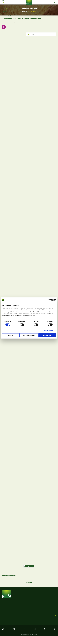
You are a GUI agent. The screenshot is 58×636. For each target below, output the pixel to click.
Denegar (10, 335)
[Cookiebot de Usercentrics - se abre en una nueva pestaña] (49, 300)
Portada (24, 11)
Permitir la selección (29, 335)
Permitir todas (47, 335)
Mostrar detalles (48, 330)
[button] (54, 2)
